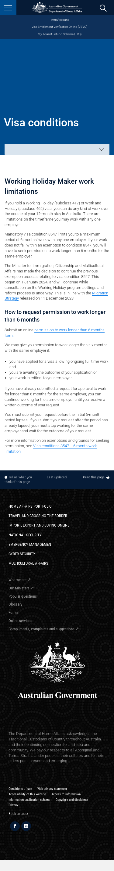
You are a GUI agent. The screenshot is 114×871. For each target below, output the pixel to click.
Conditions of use (20, 789)
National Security (25, 535)
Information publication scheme (29, 800)
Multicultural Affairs (28, 563)
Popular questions (23, 596)
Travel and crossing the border (38, 515)
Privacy (13, 805)
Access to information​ (66, 794)
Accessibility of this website (27, 794)
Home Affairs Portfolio (30, 506)
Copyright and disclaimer (72, 800)
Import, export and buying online (39, 525)
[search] (103, 7)
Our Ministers (19, 588)
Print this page (96, 477)
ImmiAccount (59, 19)
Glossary (15, 604)
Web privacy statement (52, 789)
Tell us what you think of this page (18, 479)
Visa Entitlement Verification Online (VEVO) (59, 26)
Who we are (17, 580)
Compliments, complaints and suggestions (41, 629)
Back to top (18, 814)
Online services (20, 620)
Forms (14, 612)
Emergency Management (31, 544)
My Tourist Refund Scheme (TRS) (59, 34)
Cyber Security (22, 554)
